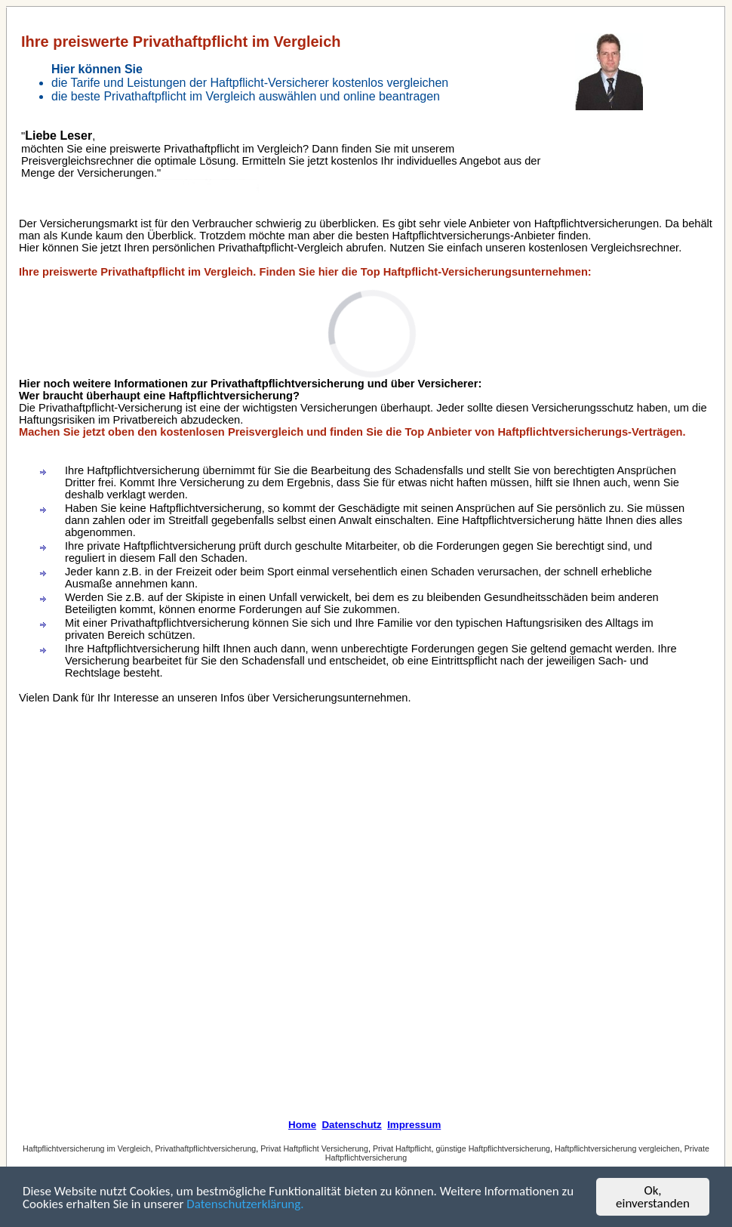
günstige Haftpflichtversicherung (492, 1148)
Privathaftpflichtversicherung (205, 1148)
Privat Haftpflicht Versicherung (314, 1148)
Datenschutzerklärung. (244, 1205)
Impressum (414, 1124)
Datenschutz (351, 1124)
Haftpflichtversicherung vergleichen (617, 1148)
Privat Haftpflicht (402, 1148)
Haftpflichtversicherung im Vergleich (86, 1148)
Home (302, 1124)
